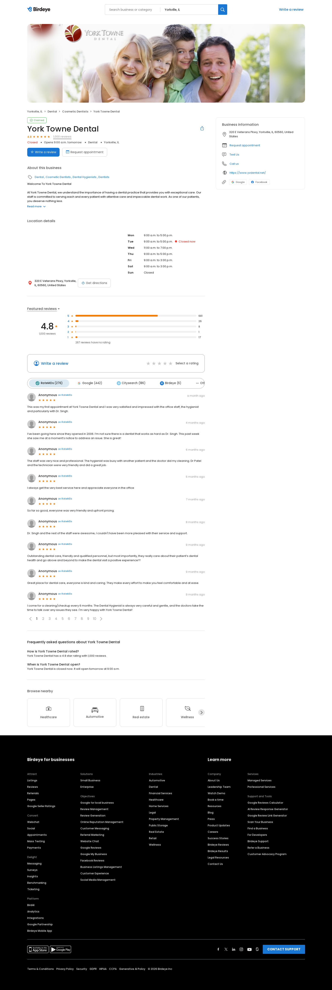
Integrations (35, 916)
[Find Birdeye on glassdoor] (257, 947)
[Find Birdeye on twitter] (226, 947)
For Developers (257, 833)
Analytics (33, 910)
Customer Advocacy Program (267, 852)
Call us (234, 164)
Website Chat (89, 840)
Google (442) (86, 382)
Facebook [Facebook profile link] (259, 182)
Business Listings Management (101, 865)
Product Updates (219, 824)
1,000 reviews (62, 137)
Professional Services (261, 785)
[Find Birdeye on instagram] (241, 947)
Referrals (33, 792)
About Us (214, 779)
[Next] (201, 711)
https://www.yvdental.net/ (248, 173)
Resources (214, 804)
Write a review (291, 9)
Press (211, 817)
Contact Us (215, 862)
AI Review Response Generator (268, 807)
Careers (213, 830)
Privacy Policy (65, 967)
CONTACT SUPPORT (283, 947)
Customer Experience (94, 872)
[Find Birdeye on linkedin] (233, 947)
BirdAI (31, 903)
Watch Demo (216, 792)
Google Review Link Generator (267, 814)
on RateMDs (65, 393)
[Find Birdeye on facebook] (218, 947)
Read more (36, 206)
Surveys (32, 868)
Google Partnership (40, 923)
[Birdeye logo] (39, 10)
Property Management (164, 817)
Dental (52, 111)
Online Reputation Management (101, 820)
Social (31, 827)
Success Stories (218, 837)
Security (81, 967)
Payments (34, 846)
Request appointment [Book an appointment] (85, 152)
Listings (32, 779)
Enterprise (87, 785)
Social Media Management (98, 878)
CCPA (113, 967)
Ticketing (33, 888)
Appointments (37, 833)
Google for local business (97, 801)
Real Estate (156, 830)
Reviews (32, 785)
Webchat (33, 820)
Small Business (90, 779)
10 (94, 617)
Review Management (94, 807)
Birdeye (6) (163, 382)
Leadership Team (219, 785)
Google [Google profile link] (238, 182)
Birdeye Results (218, 849)
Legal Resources (218, 856)
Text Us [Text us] (234, 155)
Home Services (158, 804)
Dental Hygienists (84, 177)
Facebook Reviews (92, 859)
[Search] (222, 9)
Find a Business (258, 827)
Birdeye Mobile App (39, 929)
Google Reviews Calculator (265, 801)
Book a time (216, 798)
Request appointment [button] (245, 145)
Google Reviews (90, 846)
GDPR (93, 967)
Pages (31, 798)
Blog (210, 811)
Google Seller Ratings (41, 804)
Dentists (103, 177)
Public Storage (158, 824)
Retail (152, 837)
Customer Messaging (94, 827)
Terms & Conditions (40, 967)
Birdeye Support (258, 840)
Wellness (155, 843)
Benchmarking (36, 881)
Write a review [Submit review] (43, 152)
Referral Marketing (92, 833)
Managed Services (260, 779)
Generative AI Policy (132, 967)
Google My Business (93, 852)
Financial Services (160, 792)
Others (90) (196, 382)
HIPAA (103, 967)
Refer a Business (258, 846)
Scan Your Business (260, 820)
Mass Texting (36, 840)
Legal (152, 811)
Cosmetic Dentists (75, 111)
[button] (101, 617)
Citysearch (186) (125, 382)
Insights (32, 875)
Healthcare (156, 798)
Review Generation (92, 814)
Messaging (34, 862)
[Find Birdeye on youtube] (249, 947)
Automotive (157, 779)
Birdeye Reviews (218, 843)
